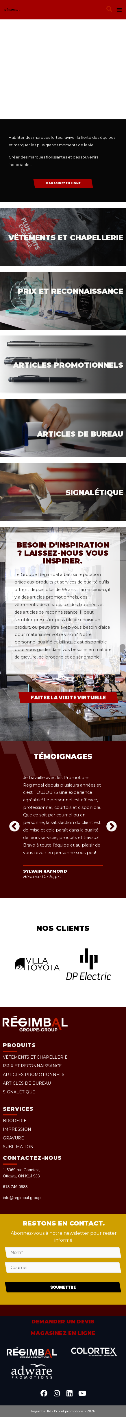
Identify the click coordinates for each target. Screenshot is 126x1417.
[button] (109, 9)
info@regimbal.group (21, 1197)
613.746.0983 (15, 1186)
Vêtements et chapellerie (35, 1057)
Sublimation (18, 1146)
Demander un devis (63, 1321)
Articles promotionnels (33, 1074)
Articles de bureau (27, 1083)
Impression (17, 1129)
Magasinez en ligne (63, 1333)
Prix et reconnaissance (32, 1065)
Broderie (15, 1120)
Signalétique (19, 1092)
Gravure (13, 1138)
